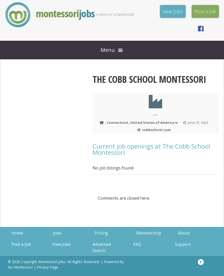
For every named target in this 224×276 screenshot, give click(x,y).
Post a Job (21, 244)
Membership (148, 233)
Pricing (101, 233)
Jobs (57, 233)
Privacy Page (47, 267)
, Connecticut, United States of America (142, 122)
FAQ (137, 244)
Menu (108, 49)
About (184, 233)
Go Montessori (20, 267)
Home (17, 233)
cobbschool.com (156, 129)
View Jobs (61, 244)
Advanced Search (102, 247)
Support (183, 244)
